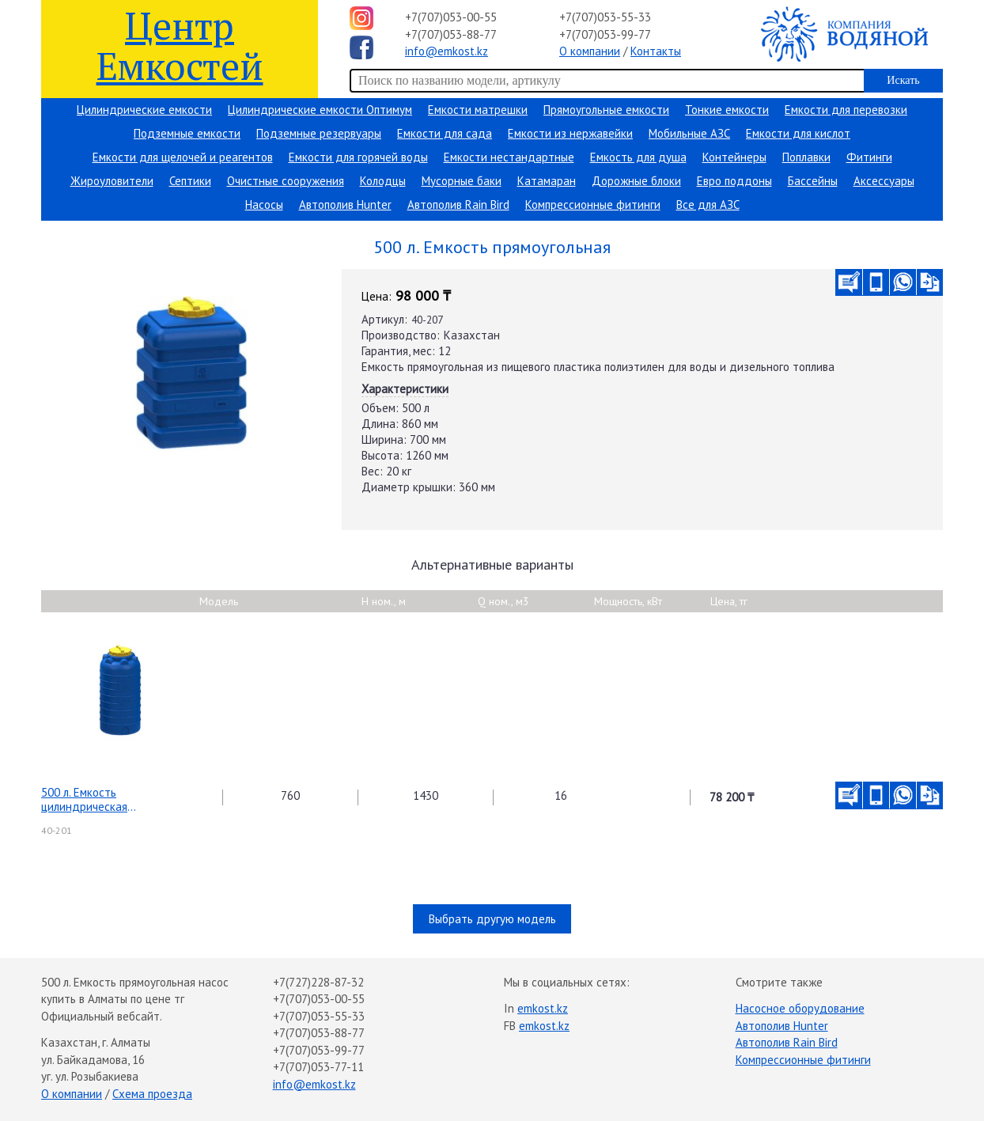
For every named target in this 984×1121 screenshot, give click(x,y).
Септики (190, 180)
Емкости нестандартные (509, 157)
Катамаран (546, 180)
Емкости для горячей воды (358, 157)
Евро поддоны (734, 180)
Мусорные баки (461, 180)
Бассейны (813, 180)
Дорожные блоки (636, 180)
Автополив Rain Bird (458, 204)
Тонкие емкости (727, 109)
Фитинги (869, 157)
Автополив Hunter (345, 204)
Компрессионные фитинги (592, 204)
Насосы (264, 204)
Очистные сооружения (285, 180)
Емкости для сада (444, 133)
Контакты (655, 51)
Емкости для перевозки (846, 109)
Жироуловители (111, 180)
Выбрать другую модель (492, 918)
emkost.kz (542, 1008)
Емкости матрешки (478, 109)
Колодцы (383, 180)
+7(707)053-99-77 (605, 34)
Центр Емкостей (180, 44)
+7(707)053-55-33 (605, 17)
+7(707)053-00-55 (451, 17)
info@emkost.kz (446, 51)
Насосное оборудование (800, 1008)
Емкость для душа (638, 157)
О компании (589, 51)
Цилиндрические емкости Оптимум (320, 109)
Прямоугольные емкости (606, 109)
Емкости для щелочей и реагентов (183, 157)
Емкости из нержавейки (570, 133)
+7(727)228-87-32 (318, 982)
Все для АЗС (708, 204)
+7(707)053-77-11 (318, 1066)
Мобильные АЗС (689, 133)
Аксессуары (883, 180)
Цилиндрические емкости (144, 109)
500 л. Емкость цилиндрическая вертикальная (84, 800)
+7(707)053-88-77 (451, 34)
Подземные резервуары (318, 133)
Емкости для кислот (798, 133)
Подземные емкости (187, 133)
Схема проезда (152, 1093)
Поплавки (806, 157)
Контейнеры (734, 157)
